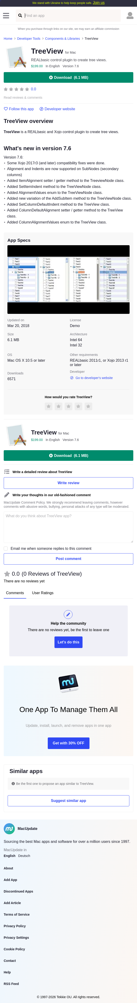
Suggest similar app (68, 800)
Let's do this (69, 642)
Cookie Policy (14, 949)
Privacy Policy (15, 926)
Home (8, 39)
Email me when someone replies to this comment (51, 548)
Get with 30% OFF (68, 743)
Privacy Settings (16, 938)
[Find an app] (20, 15)
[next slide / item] (126, 279)
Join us (99, 2)
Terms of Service (17, 914)
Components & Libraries (62, 39)
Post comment (68, 558)
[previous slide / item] (10, 279)
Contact (10, 961)
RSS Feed (11, 984)
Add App (10, 880)
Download (68, 77)
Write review (69, 482)
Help (7, 972)
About (8, 868)
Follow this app (19, 109)
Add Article (12, 903)
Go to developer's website (91, 378)
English (10, 855)
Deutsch (24, 855)
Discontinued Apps (18, 891)
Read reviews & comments (23, 98)
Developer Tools (28, 39)
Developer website (57, 109)
